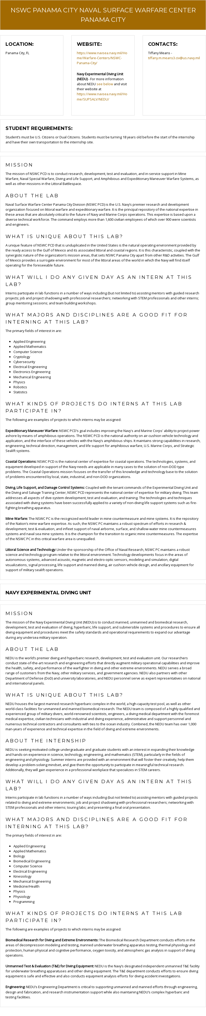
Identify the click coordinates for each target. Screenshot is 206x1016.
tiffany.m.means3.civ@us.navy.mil (174, 58)
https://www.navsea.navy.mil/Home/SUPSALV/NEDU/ (102, 96)
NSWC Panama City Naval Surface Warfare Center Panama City (103, 14)
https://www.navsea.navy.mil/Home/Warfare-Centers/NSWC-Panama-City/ (102, 58)
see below (105, 84)
